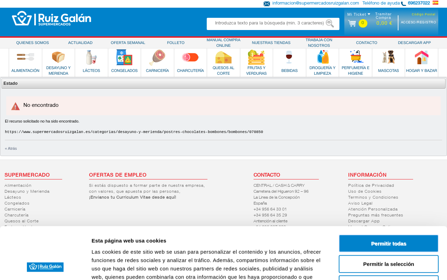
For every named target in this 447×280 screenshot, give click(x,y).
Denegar (388, 235)
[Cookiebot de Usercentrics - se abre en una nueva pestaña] (45, 266)
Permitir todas (388, 195)
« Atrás (11, 148)
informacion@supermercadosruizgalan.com (315, 3)
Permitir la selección (388, 215)
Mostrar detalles (378, 266)
